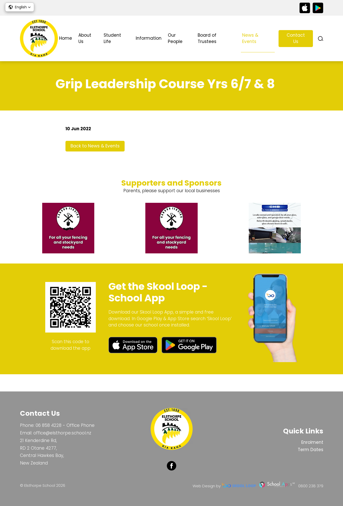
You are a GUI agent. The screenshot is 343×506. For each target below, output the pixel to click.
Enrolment (312, 442)
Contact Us (296, 38)
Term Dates (310, 450)
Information (149, 38)
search (320, 38)
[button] (19, 7)
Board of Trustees (207, 38)
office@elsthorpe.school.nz (62, 433)
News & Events (250, 38)
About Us (84, 38)
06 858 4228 (48, 425)
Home (65, 38)
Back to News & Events (95, 163)
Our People (175, 38)
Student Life (112, 38)
